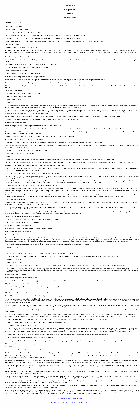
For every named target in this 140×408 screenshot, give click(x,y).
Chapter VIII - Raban (77, 398)
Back (50, 402)
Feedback (88, 402)
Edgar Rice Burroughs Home (70, 402)
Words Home (57, 402)
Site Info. (81, 402)
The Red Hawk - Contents (64, 398)
